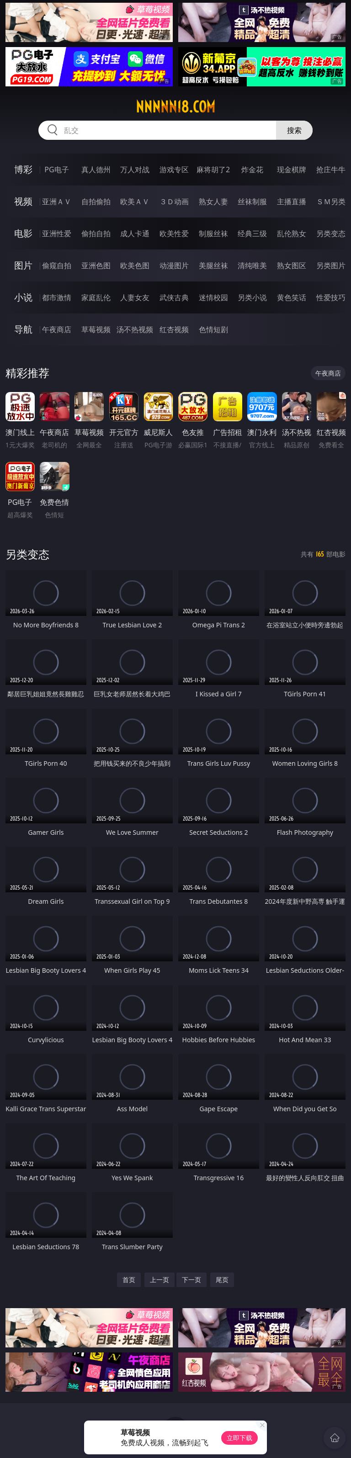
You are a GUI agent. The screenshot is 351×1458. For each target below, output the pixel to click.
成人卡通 (134, 233)
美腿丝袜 (213, 265)
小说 (23, 297)
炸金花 (252, 169)
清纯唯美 (252, 265)
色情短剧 (213, 329)
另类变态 (331, 233)
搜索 (294, 130)
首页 (128, 1279)
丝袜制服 (252, 201)
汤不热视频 (135, 329)
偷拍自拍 (96, 233)
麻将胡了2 (213, 169)
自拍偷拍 (96, 201)
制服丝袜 (213, 233)
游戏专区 (174, 169)
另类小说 (252, 297)
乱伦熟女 (291, 233)
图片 (23, 265)
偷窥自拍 (56, 265)
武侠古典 (174, 297)
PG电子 (56, 169)
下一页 (191, 1279)
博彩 (23, 169)
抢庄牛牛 (331, 169)
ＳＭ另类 (331, 201)
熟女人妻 (213, 201)
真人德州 (96, 169)
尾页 (222, 1279)
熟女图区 (291, 265)
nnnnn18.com (175, 107)
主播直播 (291, 201)
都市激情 (56, 297)
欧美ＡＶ (134, 201)
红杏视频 (174, 329)
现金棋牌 (291, 169)
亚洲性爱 (56, 233)
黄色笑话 (291, 297)
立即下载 (239, 1437)
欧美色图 (134, 265)
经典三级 (252, 233)
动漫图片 (174, 265)
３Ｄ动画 (174, 201)
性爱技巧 (331, 297)
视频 (23, 201)
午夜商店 (56, 329)
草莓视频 (96, 329)
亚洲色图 (96, 265)
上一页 (159, 1279)
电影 (23, 233)
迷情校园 (213, 297)
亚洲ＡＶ (56, 201)
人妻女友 (134, 297)
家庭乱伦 (96, 297)
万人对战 (134, 169)
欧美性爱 (174, 233)
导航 (23, 329)
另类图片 (331, 265)
